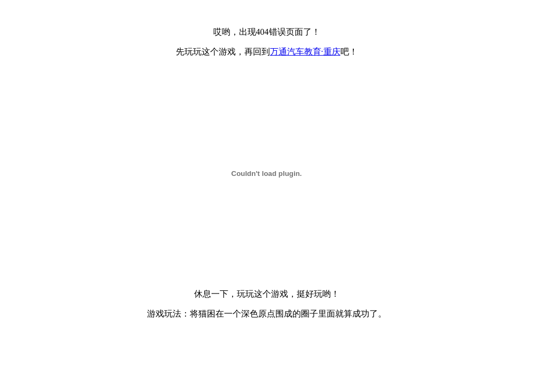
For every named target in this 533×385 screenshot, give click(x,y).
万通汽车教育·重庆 (305, 51)
